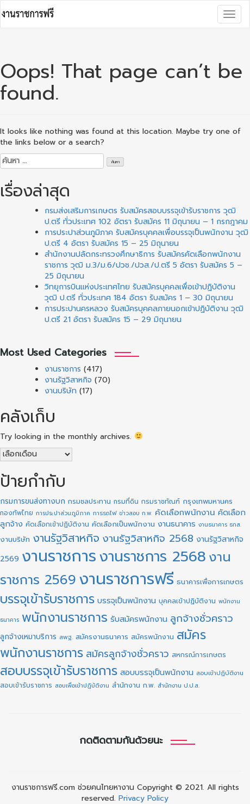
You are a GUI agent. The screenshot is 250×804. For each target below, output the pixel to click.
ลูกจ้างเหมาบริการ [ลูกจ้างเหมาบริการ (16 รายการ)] (28, 636)
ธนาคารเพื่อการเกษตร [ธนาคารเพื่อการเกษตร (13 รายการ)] (210, 582)
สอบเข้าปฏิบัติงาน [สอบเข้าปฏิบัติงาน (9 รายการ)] (219, 673)
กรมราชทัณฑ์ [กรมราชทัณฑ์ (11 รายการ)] (160, 501)
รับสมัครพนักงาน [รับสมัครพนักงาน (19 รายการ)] (138, 619)
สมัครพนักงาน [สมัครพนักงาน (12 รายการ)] (152, 637)
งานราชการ (63, 369)
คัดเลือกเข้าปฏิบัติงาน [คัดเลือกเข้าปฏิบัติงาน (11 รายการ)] (57, 524)
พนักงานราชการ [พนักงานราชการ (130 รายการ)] (65, 617)
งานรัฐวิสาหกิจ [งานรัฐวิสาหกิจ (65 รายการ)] (66, 538)
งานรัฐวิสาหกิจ (68, 380)
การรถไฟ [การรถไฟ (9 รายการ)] (104, 513)
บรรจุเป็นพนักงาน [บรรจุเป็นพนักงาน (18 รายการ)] (126, 601)
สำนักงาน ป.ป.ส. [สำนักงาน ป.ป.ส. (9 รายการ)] (178, 685)
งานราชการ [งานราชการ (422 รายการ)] (59, 556)
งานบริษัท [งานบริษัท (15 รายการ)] (15, 539)
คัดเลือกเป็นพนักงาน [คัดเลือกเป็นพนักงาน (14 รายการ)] (123, 524)
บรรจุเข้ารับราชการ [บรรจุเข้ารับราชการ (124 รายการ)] (47, 599)
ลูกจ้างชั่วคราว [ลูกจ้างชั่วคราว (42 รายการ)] (201, 618)
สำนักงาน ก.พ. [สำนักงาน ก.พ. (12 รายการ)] (133, 685)
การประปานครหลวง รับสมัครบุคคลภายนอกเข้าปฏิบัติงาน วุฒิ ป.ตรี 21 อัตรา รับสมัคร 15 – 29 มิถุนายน (144, 314)
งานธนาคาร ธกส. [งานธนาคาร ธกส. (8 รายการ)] (219, 524)
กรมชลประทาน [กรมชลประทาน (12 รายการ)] (89, 501)
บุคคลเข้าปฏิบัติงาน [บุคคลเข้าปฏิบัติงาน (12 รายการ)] (187, 601)
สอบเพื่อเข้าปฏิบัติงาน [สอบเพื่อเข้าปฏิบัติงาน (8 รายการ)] (82, 685)
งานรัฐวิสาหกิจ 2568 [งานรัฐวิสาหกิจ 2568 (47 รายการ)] (147, 538)
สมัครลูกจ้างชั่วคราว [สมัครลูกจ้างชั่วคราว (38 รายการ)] (127, 654)
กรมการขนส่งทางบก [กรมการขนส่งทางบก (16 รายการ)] (32, 501)
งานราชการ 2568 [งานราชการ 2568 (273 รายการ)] (152, 556)
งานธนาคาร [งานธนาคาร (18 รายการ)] (177, 524)
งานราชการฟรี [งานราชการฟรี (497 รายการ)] (126, 579)
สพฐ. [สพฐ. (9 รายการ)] (66, 637)
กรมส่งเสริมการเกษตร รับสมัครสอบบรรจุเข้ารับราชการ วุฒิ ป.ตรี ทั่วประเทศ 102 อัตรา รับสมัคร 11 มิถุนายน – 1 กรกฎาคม (146, 216)
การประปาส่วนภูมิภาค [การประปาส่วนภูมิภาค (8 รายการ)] (63, 513)
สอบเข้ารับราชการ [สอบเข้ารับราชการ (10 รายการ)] (26, 685)
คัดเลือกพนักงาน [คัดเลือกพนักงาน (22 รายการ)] (185, 512)
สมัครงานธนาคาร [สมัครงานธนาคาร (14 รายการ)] (102, 637)
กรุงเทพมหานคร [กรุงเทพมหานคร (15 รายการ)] (208, 501)
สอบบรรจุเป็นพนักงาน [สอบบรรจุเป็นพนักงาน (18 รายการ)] (156, 672)
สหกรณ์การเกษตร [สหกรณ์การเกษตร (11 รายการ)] (199, 655)
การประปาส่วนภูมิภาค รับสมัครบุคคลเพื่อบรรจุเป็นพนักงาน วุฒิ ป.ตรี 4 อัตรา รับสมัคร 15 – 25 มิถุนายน (146, 238)
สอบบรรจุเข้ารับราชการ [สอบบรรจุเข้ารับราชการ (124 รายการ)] (58, 671)
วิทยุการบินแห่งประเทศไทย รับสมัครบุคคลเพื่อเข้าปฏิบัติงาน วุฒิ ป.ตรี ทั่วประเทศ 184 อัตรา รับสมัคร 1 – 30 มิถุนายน (140, 292)
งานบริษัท (61, 391)
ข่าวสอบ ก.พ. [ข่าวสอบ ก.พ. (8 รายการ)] (135, 513)
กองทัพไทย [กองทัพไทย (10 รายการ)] (16, 513)
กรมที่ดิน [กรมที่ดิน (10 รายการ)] (126, 501)
